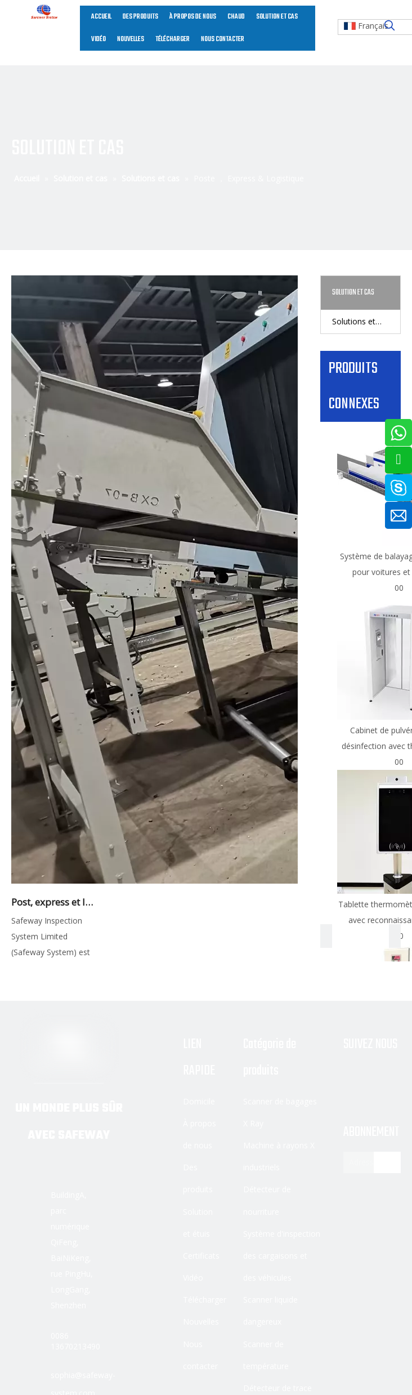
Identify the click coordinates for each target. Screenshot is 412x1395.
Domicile (199, 1101)
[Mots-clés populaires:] (389, 26)
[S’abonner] (387, 1162)
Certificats (201, 1255)
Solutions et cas (361, 321)
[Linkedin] (380, 1076)
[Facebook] (352, 1076)
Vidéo (193, 1277)
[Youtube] (352, 1094)
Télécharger (204, 1299)
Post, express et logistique (54, 901)
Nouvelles (201, 1321)
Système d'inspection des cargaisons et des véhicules (281, 1255)
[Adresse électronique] (369, 1162)
